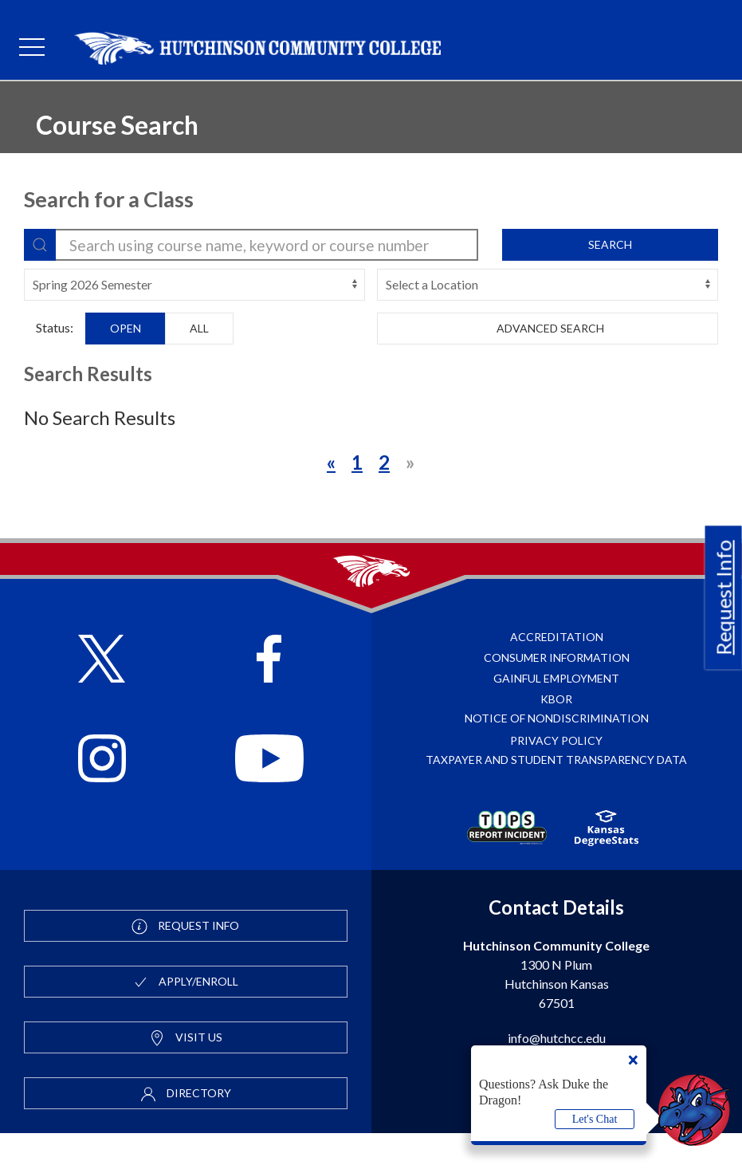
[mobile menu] (32, 48)
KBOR (556, 735)
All (199, 328)
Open (125, 328)
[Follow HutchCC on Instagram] (102, 796)
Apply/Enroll (185, 1018)
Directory (185, 1130)
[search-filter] (251, 245)
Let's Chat (595, 1119)
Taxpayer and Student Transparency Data (556, 795)
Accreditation (556, 672)
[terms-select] (194, 285)
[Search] (40, 245)
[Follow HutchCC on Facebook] (269, 696)
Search (610, 244)
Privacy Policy (556, 776)
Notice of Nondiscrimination (557, 754)
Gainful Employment (556, 714)
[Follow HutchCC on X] (101, 696)
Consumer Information (557, 693)
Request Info (724, 598)
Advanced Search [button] (548, 328)
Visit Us (185, 1074)
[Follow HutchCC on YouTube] (269, 796)
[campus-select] (547, 285)
